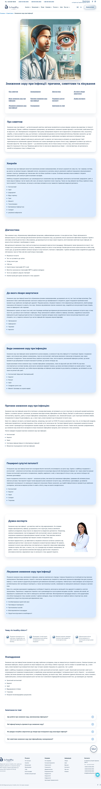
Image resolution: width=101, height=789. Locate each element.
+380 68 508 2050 (49, 1)
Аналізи (27, 7)
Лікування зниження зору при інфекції (16, 107)
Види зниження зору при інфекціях (18, 100)
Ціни (61, 7)
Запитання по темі (58, 106)
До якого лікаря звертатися (79, 93)
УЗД (26, 770)
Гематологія (48, 765)
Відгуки (66, 765)
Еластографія (28, 772)
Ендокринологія (49, 772)
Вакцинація (35, 7)
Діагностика (56, 92)
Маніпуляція (28, 767)
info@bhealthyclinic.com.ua (91, 773)
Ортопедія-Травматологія (51, 780)
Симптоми (10, 13)
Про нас (66, 7)
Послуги (55, 7)
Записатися (90, 7)
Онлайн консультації (30, 774)
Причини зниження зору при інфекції (39, 100)
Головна (2, 13)
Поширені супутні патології (58, 100)
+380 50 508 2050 (23, 1)
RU (81, 7)
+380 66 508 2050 (36, 1)
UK (77, 7)
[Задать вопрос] (97, 774)
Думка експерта (80, 99)
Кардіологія (48, 774)
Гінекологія (48, 767)
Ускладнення (35, 106)
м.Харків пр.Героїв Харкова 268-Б (81, 2)
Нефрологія (48, 778)
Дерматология (48, 770)
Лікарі (42, 7)
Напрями (48, 7)
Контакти (67, 767)
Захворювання (35, 92)
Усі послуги (28, 761)
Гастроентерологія (50, 763)
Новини (66, 772)
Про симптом (13, 92)
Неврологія (48, 776)
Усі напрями (48, 761)
